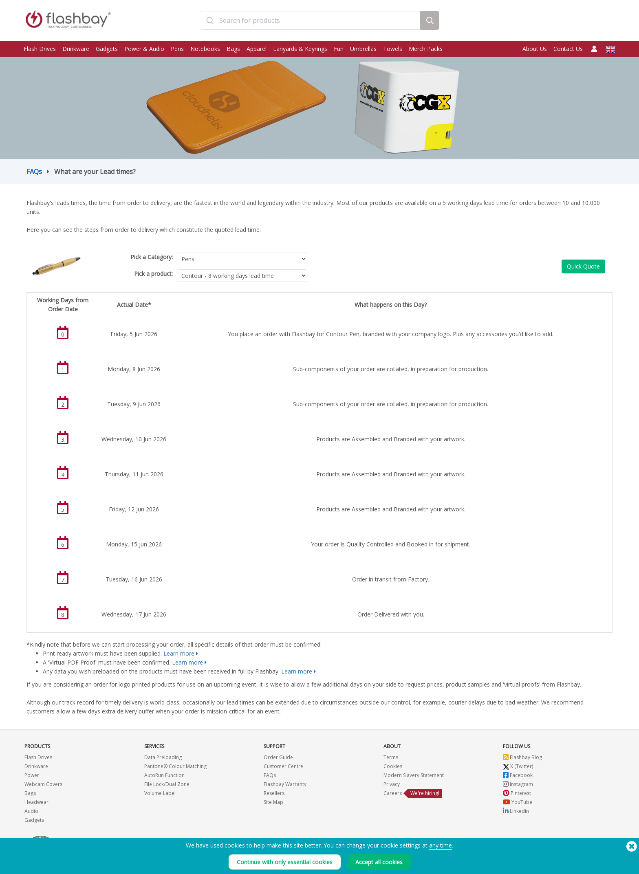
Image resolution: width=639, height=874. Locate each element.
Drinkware (75, 49)
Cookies (392, 766)
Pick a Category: (151, 257)
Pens (177, 49)
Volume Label (160, 793)
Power (31, 775)
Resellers (274, 793)
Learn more (178, 653)
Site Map (273, 802)
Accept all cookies (379, 862)
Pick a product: (153, 273)
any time (440, 845)
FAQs (34, 171)
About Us (534, 49)
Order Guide (278, 757)
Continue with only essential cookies (285, 862)
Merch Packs (426, 49)
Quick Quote (583, 266)
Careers (392, 793)
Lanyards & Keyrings (300, 49)
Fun (339, 49)
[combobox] (310, 21)
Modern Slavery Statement (413, 775)
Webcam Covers (43, 784)
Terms (390, 757)
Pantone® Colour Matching (175, 766)
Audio (31, 811)
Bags (233, 49)
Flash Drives (40, 49)
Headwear (36, 802)
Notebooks (205, 49)
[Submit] (209, 22)
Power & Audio (144, 49)
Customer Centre (283, 766)
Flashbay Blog (522, 757)
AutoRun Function (164, 775)
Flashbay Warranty (285, 784)
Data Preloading (163, 757)
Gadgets (107, 49)
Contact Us (568, 49)
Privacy (391, 784)
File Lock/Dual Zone (166, 784)
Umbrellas (363, 49)
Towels (392, 49)
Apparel (257, 49)
